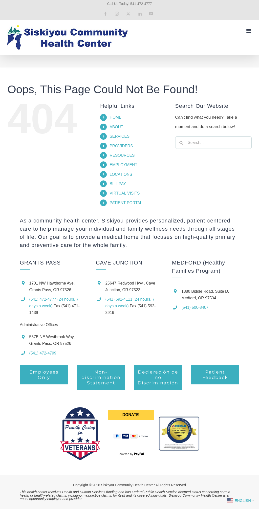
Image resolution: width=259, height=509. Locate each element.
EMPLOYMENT (123, 165)
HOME (116, 117)
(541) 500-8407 (194, 307)
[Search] (181, 142)
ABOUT (116, 127)
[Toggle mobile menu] (249, 30)
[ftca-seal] (179, 417)
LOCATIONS (121, 174)
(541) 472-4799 (42, 353)
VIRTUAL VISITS (125, 193)
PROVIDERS (121, 146)
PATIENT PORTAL (126, 203)
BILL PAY (118, 184)
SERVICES (120, 136)
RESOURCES (122, 155)
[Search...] (213, 142)
